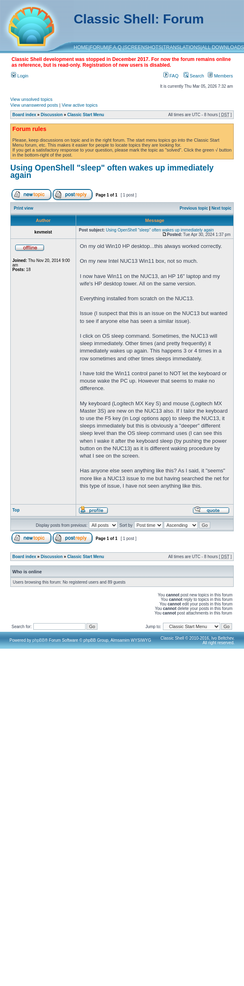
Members (220, 75)
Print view (23, 208)
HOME (81, 47)
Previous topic (194, 208)
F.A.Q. (116, 47)
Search (194, 75)
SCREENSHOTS (143, 47)
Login (19, 75)
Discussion (52, 114)
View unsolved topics (31, 99)
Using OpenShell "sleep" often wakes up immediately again (112, 171)
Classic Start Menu (85, 114)
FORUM (99, 47)
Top (16, 510)
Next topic (221, 208)
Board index (24, 114)
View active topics (80, 105)
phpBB (39, 640)
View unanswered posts (34, 105)
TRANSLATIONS (181, 47)
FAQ (171, 75)
